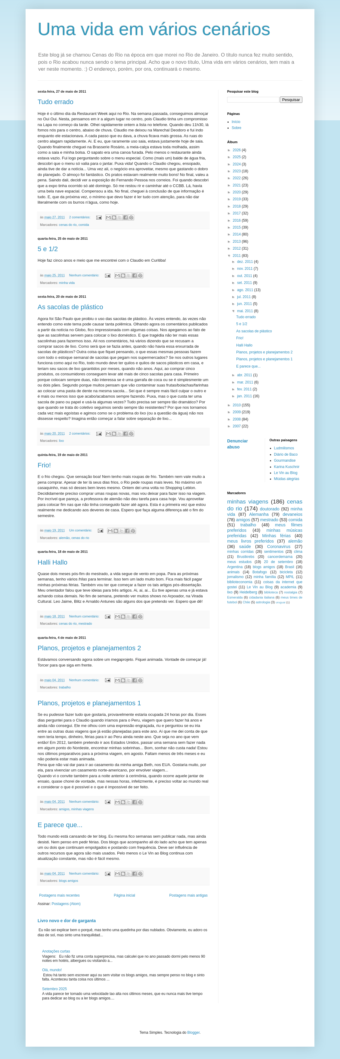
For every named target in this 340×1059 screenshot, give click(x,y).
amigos (64, 809)
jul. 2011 (244, 297)
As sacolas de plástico (70, 307)
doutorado (270, 508)
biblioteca (271, 592)
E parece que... (60, 825)
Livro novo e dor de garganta (67, 920)
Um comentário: (81, 530)
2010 (237, 405)
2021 (237, 185)
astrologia (263, 602)
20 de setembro (278, 562)
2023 (237, 171)
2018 (237, 206)
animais (233, 572)
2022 (237, 178)
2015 (237, 227)
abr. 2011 (245, 375)
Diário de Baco (286, 454)
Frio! (44, 465)
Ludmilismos (284, 448)
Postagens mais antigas (188, 895)
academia (288, 587)
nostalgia (290, 592)
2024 (237, 164)
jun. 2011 (245, 304)
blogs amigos (68, 880)
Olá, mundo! (52, 970)
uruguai (280, 602)
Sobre (236, 128)
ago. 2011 (245, 290)
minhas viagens (82, 809)
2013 (237, 241)
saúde (245, 546)
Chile (246, 602)
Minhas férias (276, 535)
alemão (64, 538)
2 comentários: (80, 217)
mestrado (85, 623)
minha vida (67, 283)
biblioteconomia (239, 582)
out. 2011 (245, 276)
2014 (237, 234)
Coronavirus (279, 546)
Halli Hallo (52, 562)
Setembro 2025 (54, 989)
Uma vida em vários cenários (154, 29)
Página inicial (124, 895)
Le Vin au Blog (286, 473)
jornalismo (235, 577)
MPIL (290, 577)
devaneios (292, 514)
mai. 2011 (245, 311)
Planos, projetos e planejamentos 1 (89, 703)
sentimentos (274, 552)
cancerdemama (279, 557)
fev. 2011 (245, 389)
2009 (237, 412)
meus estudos (239, 562)
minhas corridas (240, 552)
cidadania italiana (261, 597)
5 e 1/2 (48, 249)
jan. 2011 (245, 396)
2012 (237, 248)
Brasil (289, 567)
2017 (237, 213)
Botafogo (259, 572)
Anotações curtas (56, 951)
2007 (237, 426)
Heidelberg (248, 592)
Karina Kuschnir (287, 467)
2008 (237, 419)
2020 (237, 192)
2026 (237, 150)
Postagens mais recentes (59, 895)
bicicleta (286, 572)
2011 (237, 256)
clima (298, 552)
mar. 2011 (245, 382)
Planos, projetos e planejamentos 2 (89, 648)
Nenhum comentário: (84, 275)
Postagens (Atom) (66, 904)
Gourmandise (285, 460)
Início (236, 122)
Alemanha (259, 514)
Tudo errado (55, 102)
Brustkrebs (245, 557)
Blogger (193, 1032)
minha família (265, 577)
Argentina (235, 567)
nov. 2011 (245, 268)
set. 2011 (245, 283)
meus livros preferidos (250, 541)
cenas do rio (68, 224)
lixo (61, 440)
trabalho (65, 687)
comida (84, 224)
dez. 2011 (245, 262)
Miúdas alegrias (286, 479)
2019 (237, 199)
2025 (237, 157)
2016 (237, 220)
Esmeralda (235, 597)
